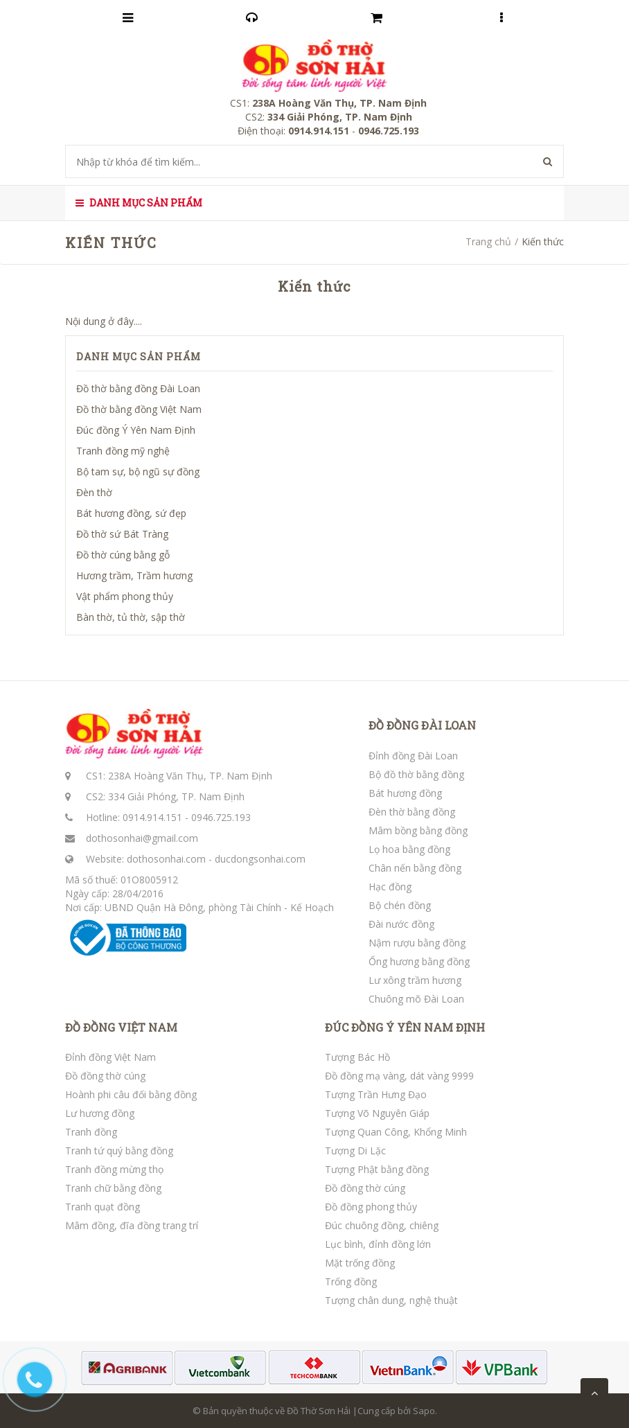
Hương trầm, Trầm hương (134, 575)
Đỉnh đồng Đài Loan (413, 755)
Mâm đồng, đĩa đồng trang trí (131, 1225)
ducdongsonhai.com (260, 858)
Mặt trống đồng (360, 1262)
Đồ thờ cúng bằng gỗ (123, 554)
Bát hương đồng (405, 793)
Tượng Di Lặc (355, 1150)
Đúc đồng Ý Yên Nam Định (135, 430)
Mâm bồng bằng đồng (418, 830)
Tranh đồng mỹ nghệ (123, 450)
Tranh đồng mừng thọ (114, 1169)
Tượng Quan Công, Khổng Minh (396, 1131)
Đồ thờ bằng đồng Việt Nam (139, 409)
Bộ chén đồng (400, 905)
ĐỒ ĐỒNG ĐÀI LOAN (422, 725)
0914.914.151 (152, 817)
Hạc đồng (390, 886)
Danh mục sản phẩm (139, 202)
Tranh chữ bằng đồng (113, 1188)
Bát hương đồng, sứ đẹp (131, 513)
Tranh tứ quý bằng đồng (119, 1150)
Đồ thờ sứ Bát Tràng (122, 533)
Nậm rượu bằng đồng (417, 942)
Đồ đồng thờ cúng (105, 1075)
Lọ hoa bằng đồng (409, 849)
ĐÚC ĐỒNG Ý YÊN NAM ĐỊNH (405, 1027)
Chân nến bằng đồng (415, 867)
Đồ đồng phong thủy (371, 1206)
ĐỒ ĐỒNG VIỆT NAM (121, 1027)
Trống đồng (351, 1281)
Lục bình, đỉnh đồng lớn (378, 1244)
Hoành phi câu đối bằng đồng (131, 1094)
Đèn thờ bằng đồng (412, 811)
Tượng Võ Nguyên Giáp (377, 1113)
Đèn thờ (94, 492)
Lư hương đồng (99, 1113)
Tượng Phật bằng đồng (377, 1169)
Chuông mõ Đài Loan (416, 998)
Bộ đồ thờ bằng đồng (416, 774)
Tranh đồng (91, 1131)
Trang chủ (488, 241)
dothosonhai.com (166, 858)
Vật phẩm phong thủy (124, 596)
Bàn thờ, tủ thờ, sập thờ (130, 617)
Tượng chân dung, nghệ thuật (391, 1300)
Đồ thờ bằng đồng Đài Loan (138, 388)
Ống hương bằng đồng (419, 961)
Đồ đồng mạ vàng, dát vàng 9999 (399, 1075)
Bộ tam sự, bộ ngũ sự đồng (138, 471)
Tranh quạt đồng (102, 1206)
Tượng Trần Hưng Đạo (376, 1094)
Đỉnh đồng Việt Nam (110, 1057)
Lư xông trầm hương (415, 980)
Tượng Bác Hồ (357, 1057)
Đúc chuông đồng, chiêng (381, 1225)
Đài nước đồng (401, 924)
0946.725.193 (221, 817)
